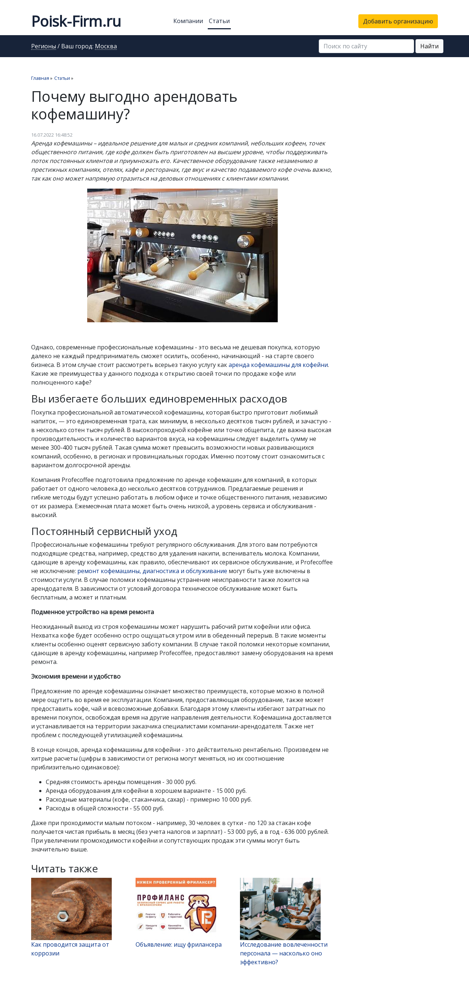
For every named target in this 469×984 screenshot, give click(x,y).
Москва (106, 46)
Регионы (43, 46)
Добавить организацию (398, 21)
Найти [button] (429, 46)
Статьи (219, 21)
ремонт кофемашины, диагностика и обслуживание (152, 571)
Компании (188, 21)
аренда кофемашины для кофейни (278, 365)
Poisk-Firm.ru (76, 21)
